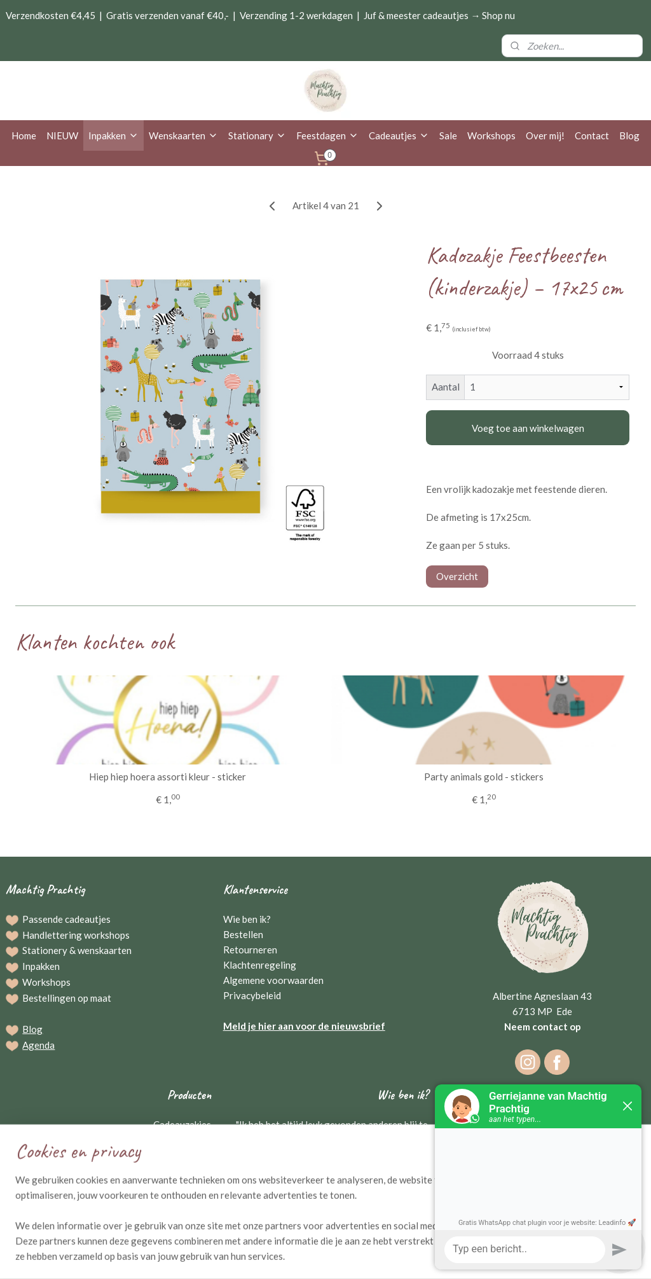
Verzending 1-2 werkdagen (296, 15)
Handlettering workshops (76, 935)
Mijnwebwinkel (456, 1256)
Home (23, 135)
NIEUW (62, 135)
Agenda (38, 1045)
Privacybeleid (252, 995)
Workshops (491, 135)
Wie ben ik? (247, 919)
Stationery (44, 950)
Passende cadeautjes (66, 919)
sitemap (286, 1256)
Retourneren (250, 949)
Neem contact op (542, 1026)
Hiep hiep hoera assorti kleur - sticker (167, 776)
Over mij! (545, 135)
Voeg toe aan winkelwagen (528, 428)
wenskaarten (105, 950)
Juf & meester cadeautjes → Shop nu (439, 15)
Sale (448, 135)
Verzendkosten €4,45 (50, 15)
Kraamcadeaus (180, 1200)
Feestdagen (327, 135)
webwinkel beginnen (353, 1256)
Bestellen (243, 934)
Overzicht (457, 576)
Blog (629, 135)
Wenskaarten (183, 135)
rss (309, 1256)
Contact (592, 135)
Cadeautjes (399, 135)
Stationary (257, 135)
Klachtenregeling (259, 965)
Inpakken (113, 135)
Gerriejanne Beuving (381, 1185)
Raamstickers (182, 1185)
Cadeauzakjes (182, 1124)
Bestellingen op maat (66, 998)
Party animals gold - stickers (484, 776)
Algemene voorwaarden (273, 980)
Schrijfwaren (184, 1155)
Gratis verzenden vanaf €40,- (167, 15)
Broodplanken (181, 1170)
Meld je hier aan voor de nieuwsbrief (304, 1026)
